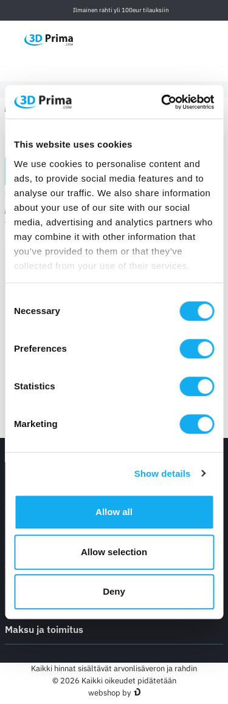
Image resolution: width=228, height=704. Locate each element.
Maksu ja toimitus (114, 628)
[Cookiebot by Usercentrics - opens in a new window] (162, 102)
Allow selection (114, 552)
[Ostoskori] (216, 39)
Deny (114, 591)
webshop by (109, 693)
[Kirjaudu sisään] (191, 39)
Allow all (114, 512)
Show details (162, 473)
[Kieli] (133, 39)
